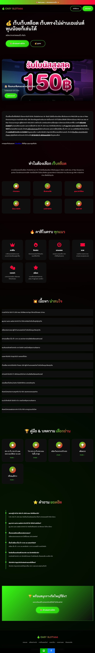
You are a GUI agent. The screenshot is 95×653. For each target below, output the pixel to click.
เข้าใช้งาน (76, 8)
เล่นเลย (25, 642)
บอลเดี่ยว (52, 642)
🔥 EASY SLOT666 (12, 8)
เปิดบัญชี (88, 8)
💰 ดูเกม (38, 43)
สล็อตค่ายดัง (33, 642)
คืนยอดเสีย (68, 642)
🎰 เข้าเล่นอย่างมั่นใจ (17, 43)
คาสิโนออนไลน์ (43, 642)
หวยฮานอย (60, 642)
